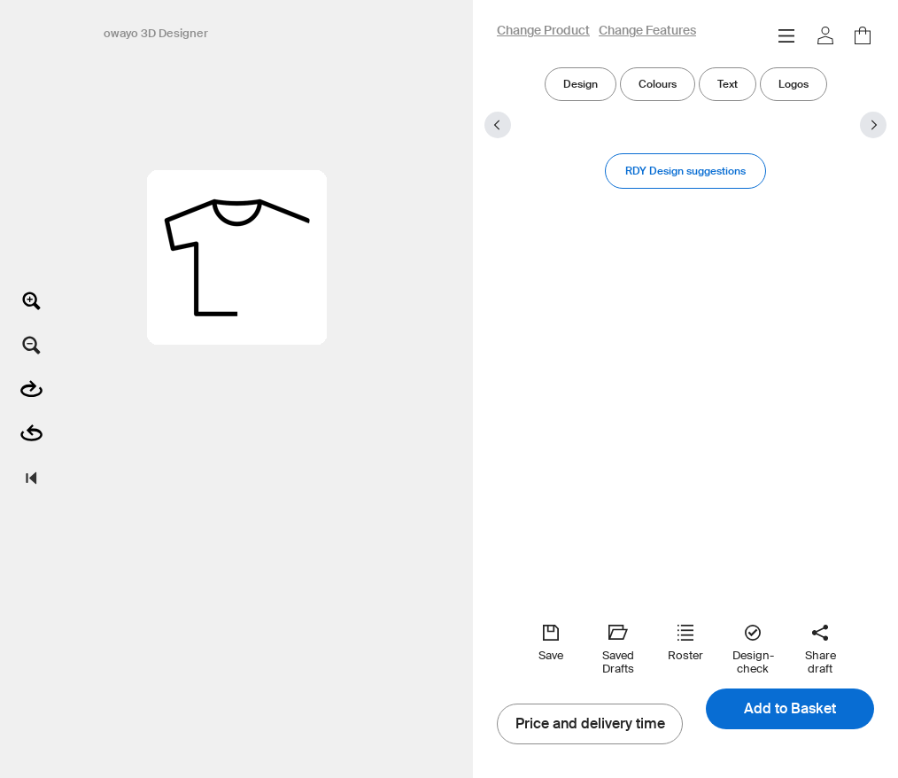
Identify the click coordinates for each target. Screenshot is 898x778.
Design (580, 83)
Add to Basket (790, 709)
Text (727, 83)
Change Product (543, 31)
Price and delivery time (590, 724)
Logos (793, 83)
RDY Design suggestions (685, 170)
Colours (658, 83)
